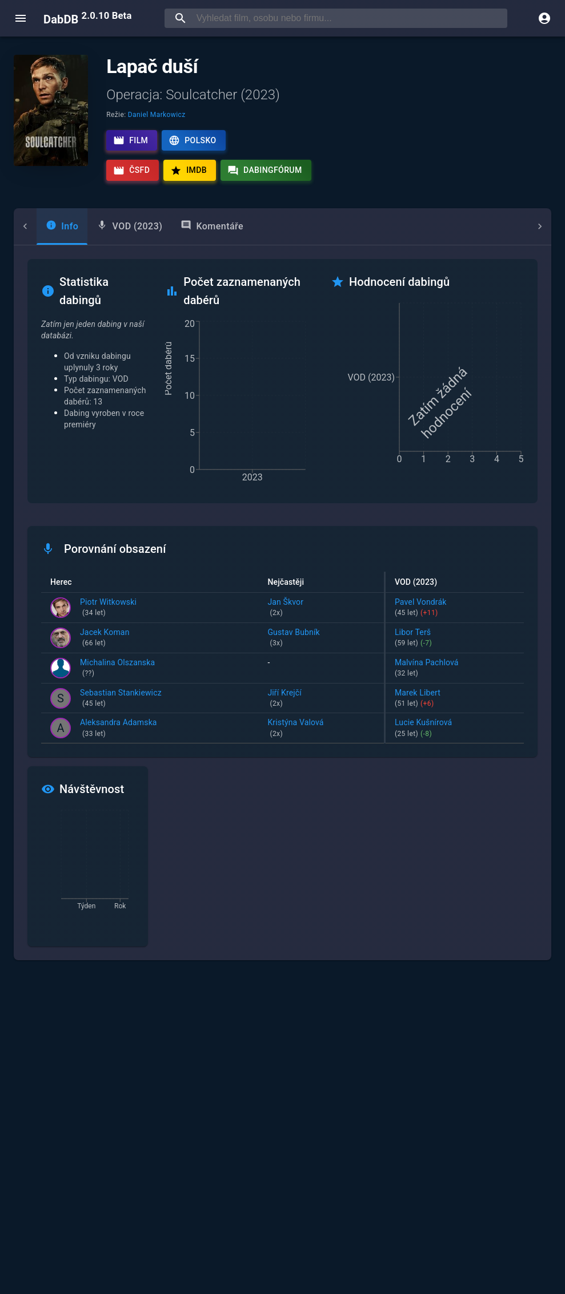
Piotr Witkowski (108, 608)
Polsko (192, 140)
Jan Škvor (320, 608)
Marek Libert (455, 699)
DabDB (87, 18)
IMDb (188, 170)
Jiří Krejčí (320, 699)
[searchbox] (349, 18)
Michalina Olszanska (117, 669)
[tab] (39, 226)
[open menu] (20, 18)
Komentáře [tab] (189, 226)
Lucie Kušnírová (455, 728)
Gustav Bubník (320, 638)
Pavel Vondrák (455, 608)
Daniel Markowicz (157, 115)
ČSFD (131, 170)
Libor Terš (455, 638)
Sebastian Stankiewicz (121, 699)
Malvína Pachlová (455, 669)
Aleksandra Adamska (118, 728)
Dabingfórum (264, 170)
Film (130, 140)
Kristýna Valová (320, 728)
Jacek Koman (105, 638)
